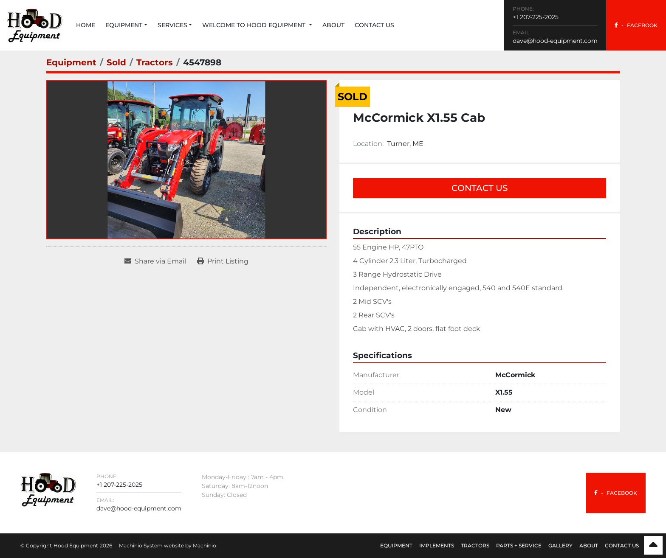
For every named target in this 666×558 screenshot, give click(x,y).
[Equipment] (71, 62)
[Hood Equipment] (48, 489)
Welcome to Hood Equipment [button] (254, 25)
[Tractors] (154, 62)
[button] (126, 25)
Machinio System (141, 545)
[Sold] (116, 62)
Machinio (204, 545)
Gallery (560, 545)
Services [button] (172, 25)
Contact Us (374, 25)
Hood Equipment (76, 545)
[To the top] (653, 545)
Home (85, 25)
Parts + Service (519, 545)
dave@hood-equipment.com (555, 41)
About (333, 25)
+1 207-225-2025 (536, 17)
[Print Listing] (223, 261)
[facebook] (636, 25)
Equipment (123, 25)
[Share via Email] (155, 261)
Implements (436, 545)
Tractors (475, 545)
